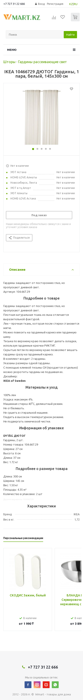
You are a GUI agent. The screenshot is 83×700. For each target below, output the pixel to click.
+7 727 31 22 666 (14, 3)
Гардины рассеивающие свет (42, 62)
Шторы (9, 62)
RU (75, 3)
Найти (70, 34)
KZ (71, 3)
